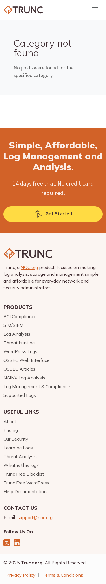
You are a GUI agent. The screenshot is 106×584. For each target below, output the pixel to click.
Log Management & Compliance (36, 386)
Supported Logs (19, 395)
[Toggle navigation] (95, 10)
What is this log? (21, 465)
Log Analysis (16, 334)
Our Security (15, 439)
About (9, 421)
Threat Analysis (20, 456)
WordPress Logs (20, 351)
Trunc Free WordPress (26, 482)
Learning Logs (18, 447)
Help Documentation (25, 491)
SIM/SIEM (13, 325)
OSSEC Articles (19, 369)
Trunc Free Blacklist (23, 474)
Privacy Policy (21, 575)
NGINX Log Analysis (24, 377)
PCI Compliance (19, 316)
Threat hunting (19, 342)
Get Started (53, 214)
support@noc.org (35, 517)
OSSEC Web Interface (26, 360)
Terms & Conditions (62, 575)
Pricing (10, 430)
